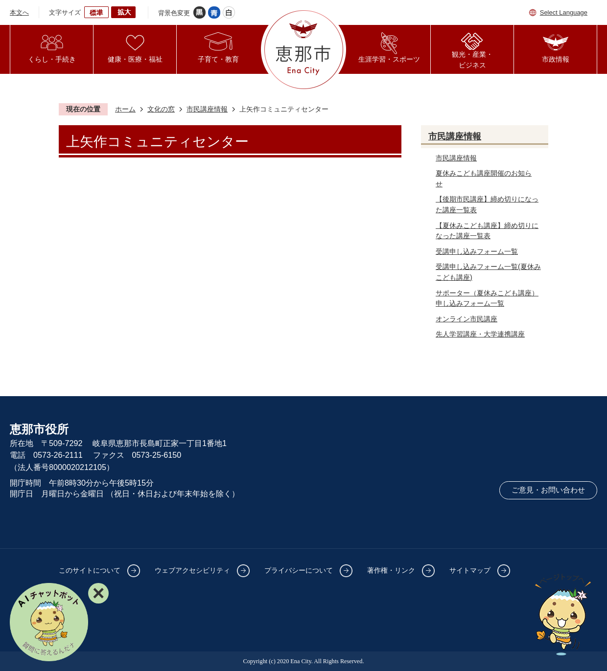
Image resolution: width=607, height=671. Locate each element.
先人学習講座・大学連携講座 (480, 334)
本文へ (19, 12)
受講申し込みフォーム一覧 (477, 251)
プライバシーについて (298, 570)
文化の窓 (161, 109)
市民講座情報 (207, 109)
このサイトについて (89, 570)
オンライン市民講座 (466, 319)
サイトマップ (469, 570)
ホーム (125, 109)
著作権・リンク (391, 570)
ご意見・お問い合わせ (548, 490)
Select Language (563, 12)
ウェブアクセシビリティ (192, 570)
